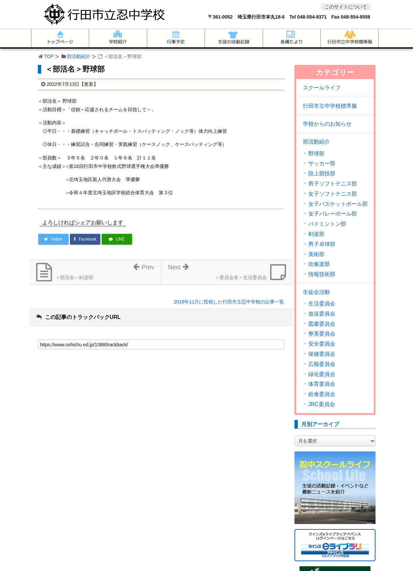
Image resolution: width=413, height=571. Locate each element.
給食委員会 (321, 394)
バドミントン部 (327, 224)
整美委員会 (321, 334)
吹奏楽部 (319, 264)
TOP (49, 56)
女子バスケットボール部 (338, 204)
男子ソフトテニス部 (332, 184)
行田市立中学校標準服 (330, 106)
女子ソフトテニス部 (332, 194)
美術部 (316, 254)
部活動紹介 (79, 56)
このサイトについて (346, 6)
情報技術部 (321, 274)
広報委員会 (321, 364)
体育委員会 (321, 384)
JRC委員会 (321, 404)
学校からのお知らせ (327, 124)
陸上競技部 (321, 173)
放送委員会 (321, 314)
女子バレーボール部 (332, 214)
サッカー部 (321, 163)
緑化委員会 (321, 374)
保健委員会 (321, 354)
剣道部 (316, 234)
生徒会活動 (316, 292)
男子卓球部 (321, 244)
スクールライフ (322, 88)
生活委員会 (321, 303)
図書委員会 (321, 324)
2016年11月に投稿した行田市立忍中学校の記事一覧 (229, 301)
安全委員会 (321, 344)
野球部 (316, 153)
